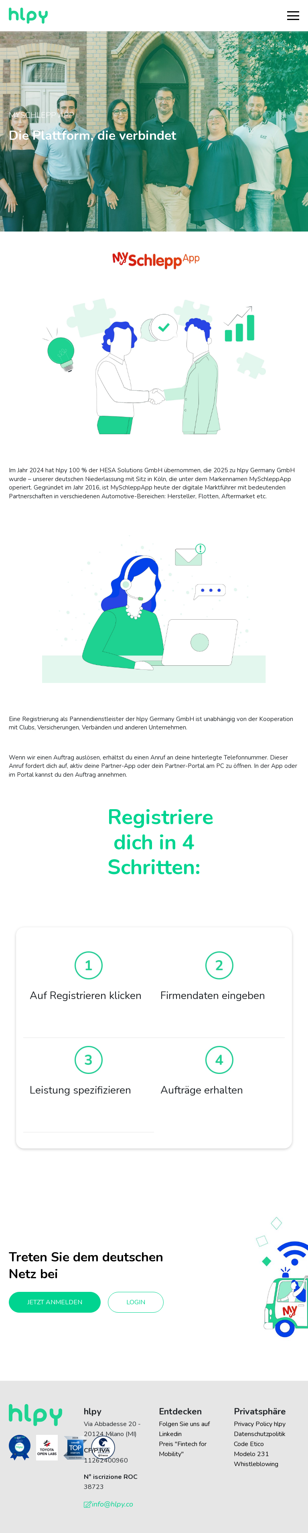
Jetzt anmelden (54, 1302)
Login (135, 1302)
